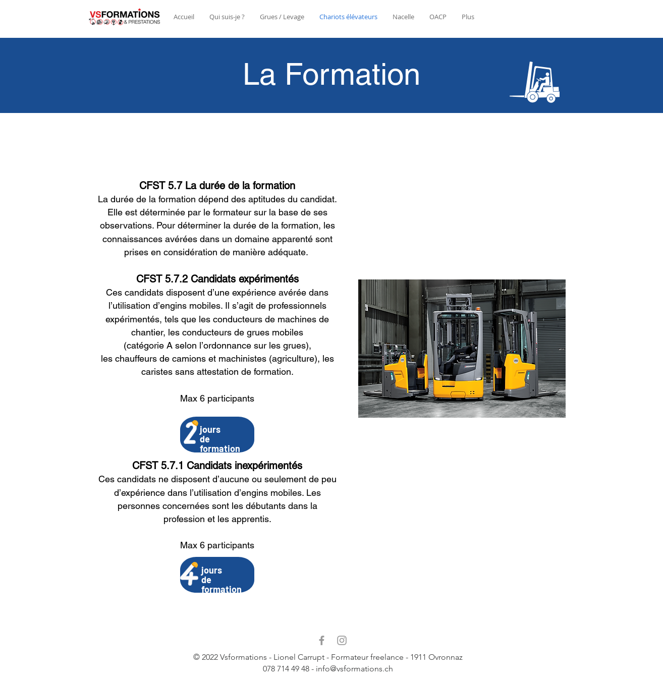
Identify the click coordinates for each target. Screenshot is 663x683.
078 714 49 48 (286, 668)
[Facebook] (321, 640)
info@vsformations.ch (354, 668)
